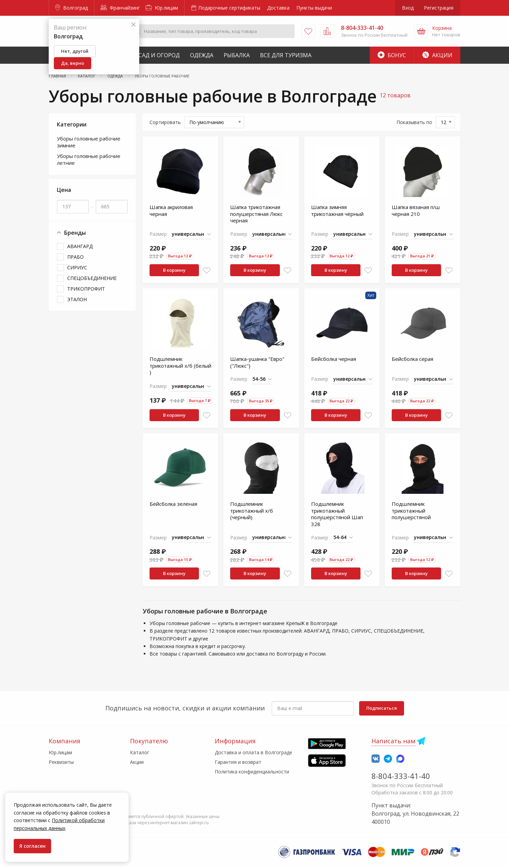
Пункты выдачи (314, 7)
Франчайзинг (120, 7)
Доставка (278, 7)
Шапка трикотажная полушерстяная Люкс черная (256, 214)
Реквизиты (61, 762)
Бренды (71, 232)
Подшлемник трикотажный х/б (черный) (251, 510)
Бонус (392, 55)
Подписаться (381, 708)
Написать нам (393, 741)
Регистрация (438, 7)
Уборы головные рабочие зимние (88, 142)
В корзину (174, 270)
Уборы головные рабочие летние (88, 159)
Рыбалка (237, 55)
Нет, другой (74, 51)
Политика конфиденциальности (252, 771)
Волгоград (71, 7)
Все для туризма (285, 55)
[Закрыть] (133, 24)
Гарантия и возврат (238, 762)
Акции (437, 55)
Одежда (201, 55)
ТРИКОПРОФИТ (86, 288)
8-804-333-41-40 (400, 776)
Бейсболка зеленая (173, 503)
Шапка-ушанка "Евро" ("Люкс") (257, 362)
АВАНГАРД (80, 246)
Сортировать (165, 122)
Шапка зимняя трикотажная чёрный (337, 210)
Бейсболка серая (412, 358)
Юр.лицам (161, 7)
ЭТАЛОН (77, 299)
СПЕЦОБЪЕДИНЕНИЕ (92, 278)
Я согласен (32, 846)
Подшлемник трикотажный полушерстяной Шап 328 (337, 513)
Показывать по (414, 122)
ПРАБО (75, 257)
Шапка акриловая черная (171, 210)
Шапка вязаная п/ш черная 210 (416, 210)
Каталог (139, 752)
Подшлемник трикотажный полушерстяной (411, 510)
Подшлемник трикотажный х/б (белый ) (180, 365)
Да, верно (72, 63)
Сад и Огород (159, 55)
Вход (408, 7)
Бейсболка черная (333, 358)
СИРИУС (77, 267)
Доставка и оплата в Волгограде (253, 752)
